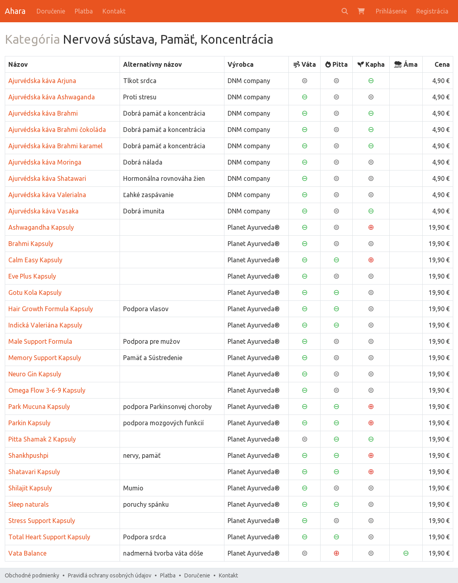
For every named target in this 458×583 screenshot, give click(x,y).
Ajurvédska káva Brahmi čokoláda (57, 129)
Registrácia (432, 11)
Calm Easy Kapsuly (35, 259)
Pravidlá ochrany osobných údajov (109, 575)
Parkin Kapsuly (29, 422)
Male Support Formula (40, 341)
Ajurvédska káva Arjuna (42, 80)
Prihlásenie (391, 11)
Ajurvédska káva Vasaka (43, 211)
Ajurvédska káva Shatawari (47, 178)
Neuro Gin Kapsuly (34, 374)
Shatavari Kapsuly (34, 471)
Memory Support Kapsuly (44, 357)
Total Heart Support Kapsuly (49, 536)
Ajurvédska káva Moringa (44, 162)
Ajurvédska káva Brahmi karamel (55, 145)
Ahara (15, 10)
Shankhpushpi (28, 455)
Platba (84, 11)
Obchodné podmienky (32, 575)
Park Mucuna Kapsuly (39, 406)
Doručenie (51, 11)
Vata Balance (27, 553)
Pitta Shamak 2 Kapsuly (42, 439)
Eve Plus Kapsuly (32, 276)
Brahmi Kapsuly (30, 243)
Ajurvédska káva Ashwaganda (51, 97)
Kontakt (114, 11)
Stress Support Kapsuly (41, 520)
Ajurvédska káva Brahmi (43, 113)
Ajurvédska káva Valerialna (47, 194)
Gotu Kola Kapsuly (35, 292)
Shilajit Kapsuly (30, 488)
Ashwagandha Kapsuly (41, 227)
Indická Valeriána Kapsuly (45, 325)
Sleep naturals (28, 504)
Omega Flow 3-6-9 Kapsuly (46, 390)
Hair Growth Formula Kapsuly (50, 308)
